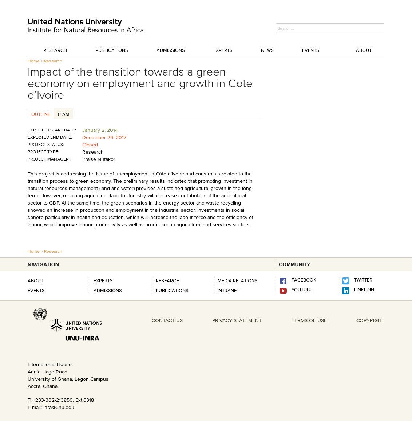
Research (55, 50)
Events (310, 50)
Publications (111, 50)
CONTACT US (167, 320)
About (364, 50)
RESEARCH (167, 280)
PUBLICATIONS (172, 290)
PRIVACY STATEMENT (237, 320)
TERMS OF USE (309, 320)
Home (34, 61)
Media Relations (238, 280)
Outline (40, 114)
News (267, 50)
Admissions (171, 50)
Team (63, 114)
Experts (223, 50)
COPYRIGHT (370, 320)
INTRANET (228, 290)
